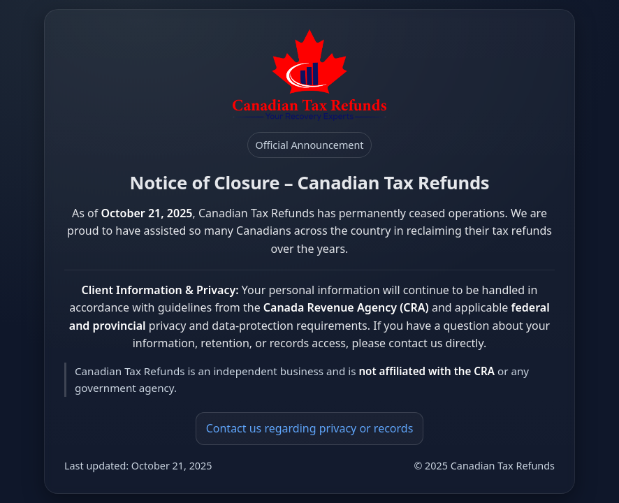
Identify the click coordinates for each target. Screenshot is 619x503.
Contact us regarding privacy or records (310, 428)
